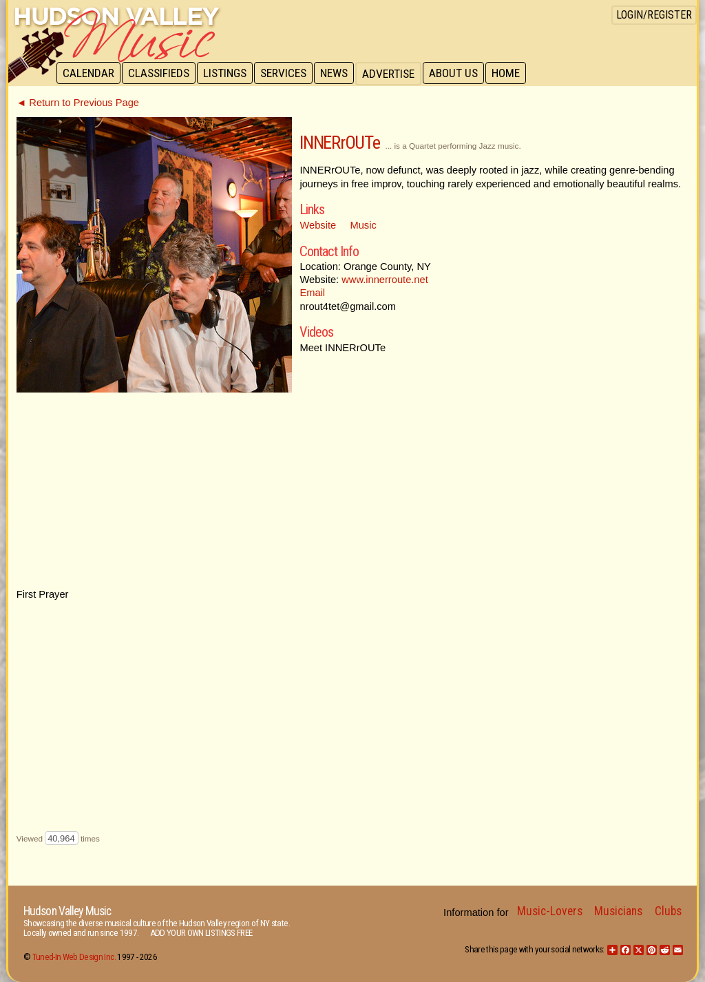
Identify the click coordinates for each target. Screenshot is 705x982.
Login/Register (654, 14)
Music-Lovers (549, 911)
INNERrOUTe (339, 142)
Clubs (668, 911)
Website (317, 225)
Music (363, 225)
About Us (460, 74)
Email (312, 292)
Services (288, 74)
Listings (228, 74)
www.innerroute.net (384, 279)
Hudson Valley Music (67, 911)
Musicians (618, 911)
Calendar (89, 74)
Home (515, 74)
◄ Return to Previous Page (78, 102)
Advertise (395, 74)
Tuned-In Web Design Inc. (74, 957)
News (340, 74)
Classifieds (160, 74)
